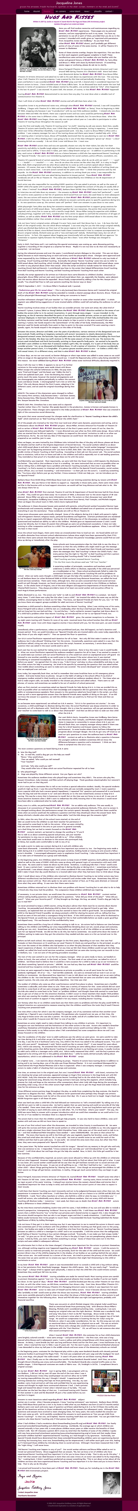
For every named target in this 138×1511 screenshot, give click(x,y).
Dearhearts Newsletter (27, 1495)
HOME (26, 11)
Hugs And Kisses (68, 30)
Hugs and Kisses (76, 108)
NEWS (87, 11)
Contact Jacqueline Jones (28, 1492)
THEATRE (47, 11)
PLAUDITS (98, 11)
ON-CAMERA (61, 11)
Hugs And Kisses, (52, 189)
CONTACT (109, 11)
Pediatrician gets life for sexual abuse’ (36, 290)
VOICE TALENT (75, 11)
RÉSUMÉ (36, 11)
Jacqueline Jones (69, 2)
